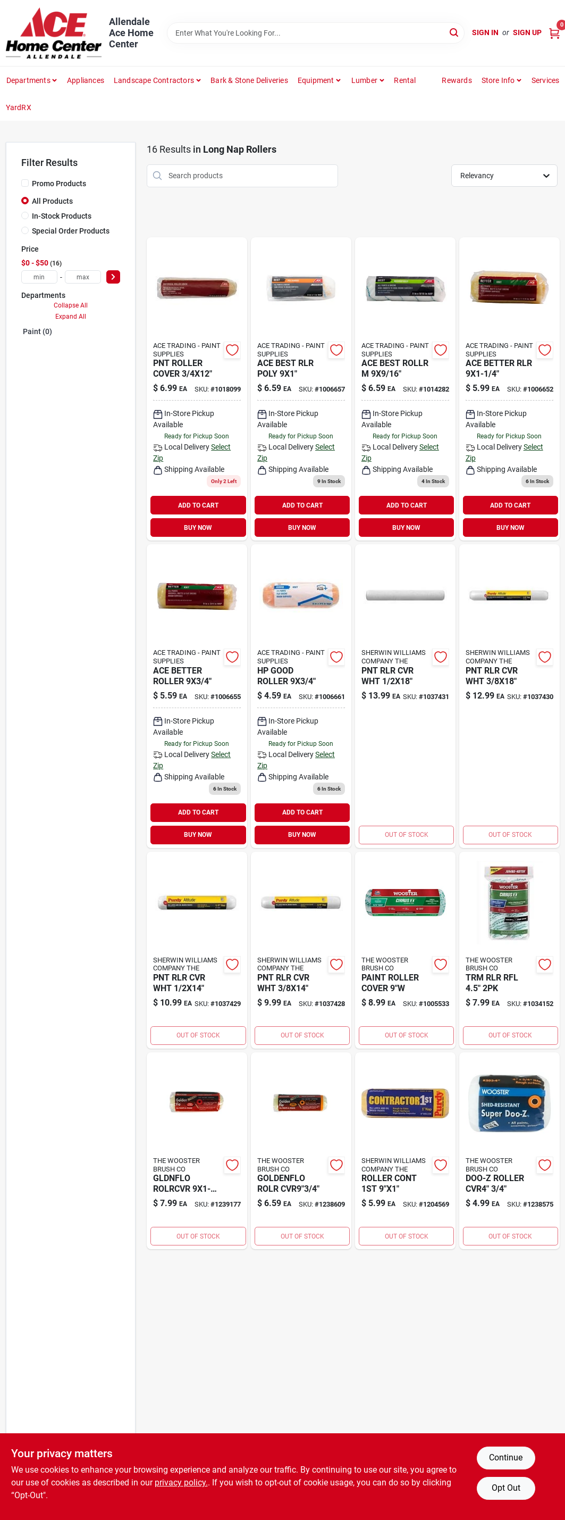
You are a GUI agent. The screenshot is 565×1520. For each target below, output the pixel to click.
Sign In (485, 32)
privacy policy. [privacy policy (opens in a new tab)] (181, 1482)
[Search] (454, 32)
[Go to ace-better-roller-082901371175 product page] (197, 696)
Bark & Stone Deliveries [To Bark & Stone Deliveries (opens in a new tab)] (249, 80)
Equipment (316, 80)
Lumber (364, 80)
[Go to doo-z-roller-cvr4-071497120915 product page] (509, 1150)
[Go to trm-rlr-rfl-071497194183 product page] (509, 950)
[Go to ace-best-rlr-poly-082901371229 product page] (301, 389)
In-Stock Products (61, 216)
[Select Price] (113, 277)
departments (28, 80)
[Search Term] (316, 33)
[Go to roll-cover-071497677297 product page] (301, 1150)
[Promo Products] (25, 183)
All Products (52, 201)
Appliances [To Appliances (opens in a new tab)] (85, 80)
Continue (505, 1457)
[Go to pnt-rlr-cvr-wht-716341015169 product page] (197, 950)
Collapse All (71, 305)
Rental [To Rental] (405, 80)
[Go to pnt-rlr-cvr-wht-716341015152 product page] (301, 950)
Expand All (70, 316)
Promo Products (59, 183)
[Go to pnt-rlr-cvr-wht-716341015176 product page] (509, 696)
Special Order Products (70, 231)
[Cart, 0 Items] (554, 32)
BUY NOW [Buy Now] (198, 527)
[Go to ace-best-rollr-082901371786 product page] (405, 389)
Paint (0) (37, 331)
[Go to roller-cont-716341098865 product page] (405, 1150)
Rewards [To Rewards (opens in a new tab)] (456, 80)
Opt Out (506, 1488)
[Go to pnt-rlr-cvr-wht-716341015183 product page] (405, 696)
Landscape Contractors (154, 80)
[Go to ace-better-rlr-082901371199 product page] (509, 389)
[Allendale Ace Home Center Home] (54, 33)
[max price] (83, 277)
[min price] (39, 277)
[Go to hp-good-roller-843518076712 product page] (301, 696)
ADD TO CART (198, 505)
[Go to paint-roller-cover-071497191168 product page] (405, 950)
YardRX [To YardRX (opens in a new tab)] (18, 107)
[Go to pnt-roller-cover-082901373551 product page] (197, 389)
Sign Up (527, 32)
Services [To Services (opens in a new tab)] (546, 80)
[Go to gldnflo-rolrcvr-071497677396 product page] (197, 1150)
